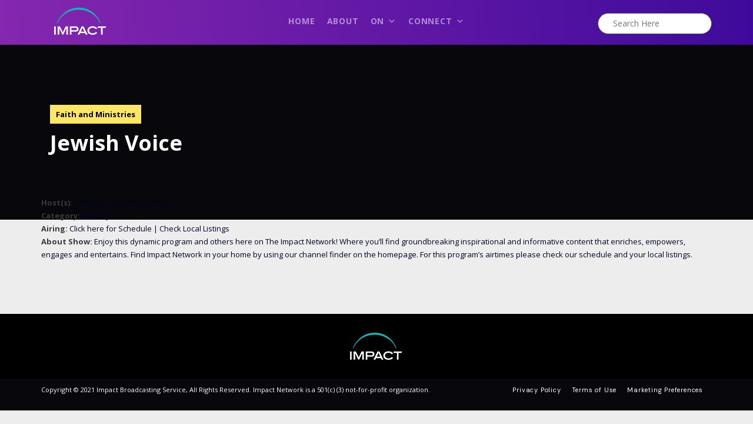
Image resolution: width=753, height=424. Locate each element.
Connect (436, 24)
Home (301, 20)
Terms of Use (594, 390)
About (343, 20)
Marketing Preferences (665, 390)
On (384, 24)
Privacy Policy (536, 390)
